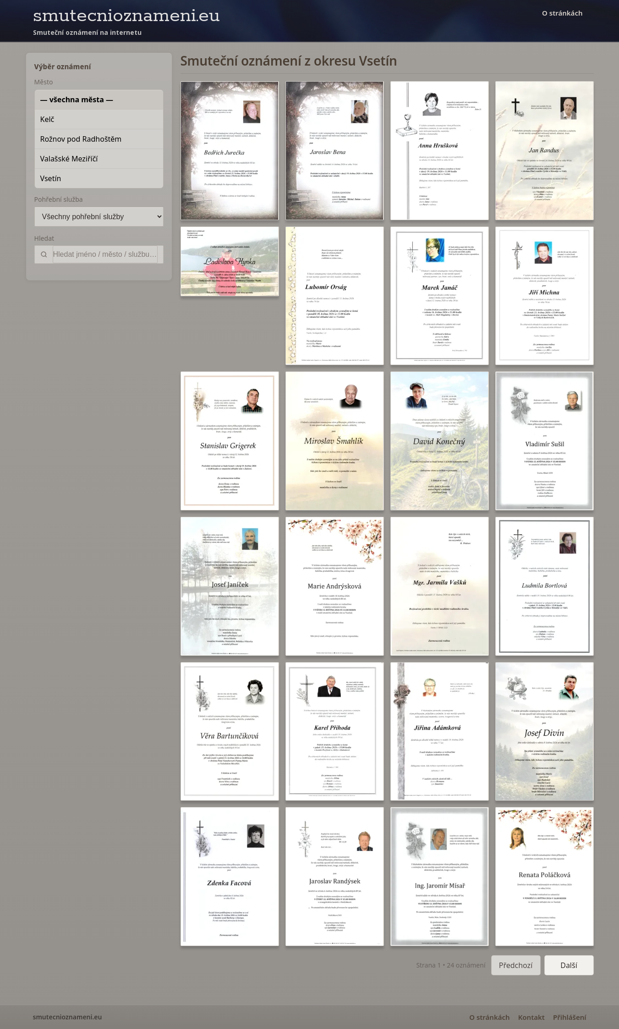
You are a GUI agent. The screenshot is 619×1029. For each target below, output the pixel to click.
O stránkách (562, 12)
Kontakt (531, 1017)
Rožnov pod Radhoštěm (81, 139)
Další (568, 965)
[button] (230, 150)
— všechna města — (77, 99)
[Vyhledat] (105, 254)
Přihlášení (569, 1017)
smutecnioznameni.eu (126, 16)
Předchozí (516, 965)
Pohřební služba (58, 199)
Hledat (44, 238)
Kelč (47, 119)
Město (43, 81)
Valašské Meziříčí (69, 159)
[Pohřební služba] (99, 217)
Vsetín (50, 178)
